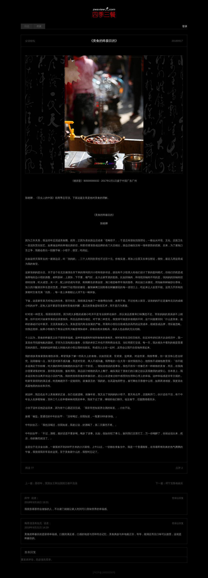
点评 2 (179, 468)
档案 (39, 26)
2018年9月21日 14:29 (37, 527)
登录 (184, 26)
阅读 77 (29, 468)
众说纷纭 (30, 40)
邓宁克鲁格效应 (174, 483)
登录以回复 (177, 498)
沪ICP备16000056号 (104, 572)
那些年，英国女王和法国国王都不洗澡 (56, 483)
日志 (26, 26)
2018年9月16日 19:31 (37, 502)
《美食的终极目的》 (104, 40)
